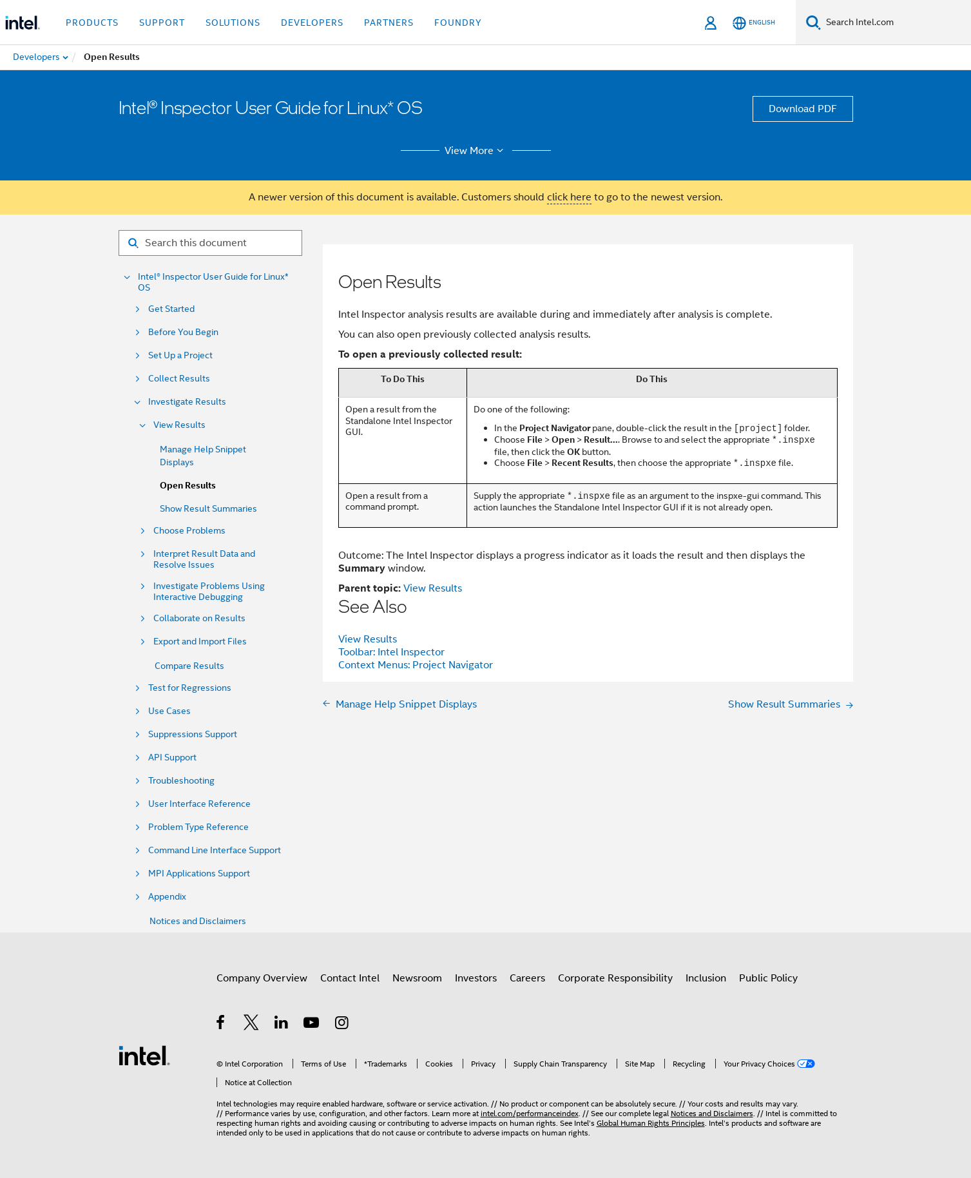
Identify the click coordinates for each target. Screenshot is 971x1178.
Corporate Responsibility (615, 978)
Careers (527, 978)
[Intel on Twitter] (252, 1024)
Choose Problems (189, 530)
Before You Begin (183, 332)
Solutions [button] (233, 22)
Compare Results (189, 665)
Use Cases (169, 711)
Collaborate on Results (199, 618)
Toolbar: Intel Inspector (391, 652)
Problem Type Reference (198, 827)
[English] (753, 23)
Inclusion (706, 978)
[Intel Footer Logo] (144, 1054)
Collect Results (179, 378)
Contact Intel (350, 978)
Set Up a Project (180, 355)
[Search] (813, 22)
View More (476, 150)
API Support (172, 757)
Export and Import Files (200, 641)
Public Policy (768, 978)
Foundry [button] (458, 22)
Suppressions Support (192, 734)
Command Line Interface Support (214, 850)
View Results (179, 425)
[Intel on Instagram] (342, 1024)
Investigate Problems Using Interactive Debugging (209, 592)
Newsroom (417, 978)
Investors (476, 978)
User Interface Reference (199, 803)
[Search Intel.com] (896, 23)
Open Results (188, 485)
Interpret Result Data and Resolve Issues (204, 559)
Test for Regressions (189, 687)
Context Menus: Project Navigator (415, 665)
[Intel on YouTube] (312, 1024)
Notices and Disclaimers (197, 921)
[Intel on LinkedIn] (282, 1024)
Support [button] (162, 22)
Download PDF (803, 108)
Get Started (171, 309)
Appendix (167, 896)
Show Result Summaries (208, 508)
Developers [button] (312, 22)
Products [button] (92, 22)
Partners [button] (389, 22)
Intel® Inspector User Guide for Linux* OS (213, 282)
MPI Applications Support (199, 873)
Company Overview (261, 978)
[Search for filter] (210, 243)
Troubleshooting (181, 780)
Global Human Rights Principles (651, 1123)
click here (569, 197)
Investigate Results (187, 401)
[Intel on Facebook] (221, 1024)
